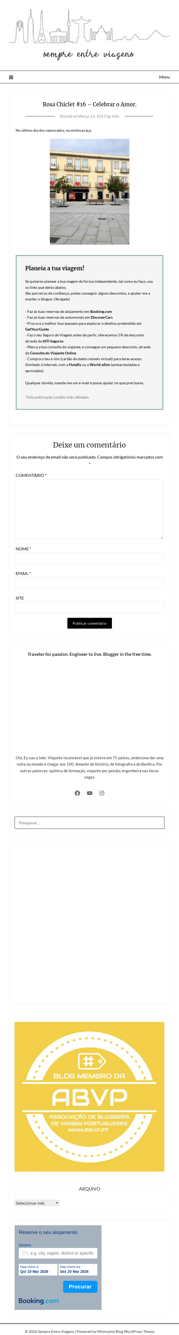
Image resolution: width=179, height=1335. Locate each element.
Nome (23, 548)
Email (23, 573)
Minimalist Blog (110, 1331)
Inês (115, 116)
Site (20, 597)
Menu (164, 76)
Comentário (31, 475)
